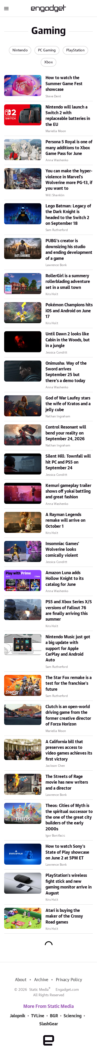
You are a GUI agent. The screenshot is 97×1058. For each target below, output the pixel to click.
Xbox (48, 62)
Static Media (39, 990)
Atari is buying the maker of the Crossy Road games (64, 916)
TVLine (37, 1016)
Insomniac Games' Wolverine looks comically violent (62, 550)
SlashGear (48, 1024)
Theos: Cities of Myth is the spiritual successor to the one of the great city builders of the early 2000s (69, 817)
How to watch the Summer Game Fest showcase (64, 84)
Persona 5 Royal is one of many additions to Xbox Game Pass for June (69, 148)
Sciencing (72, 1016)
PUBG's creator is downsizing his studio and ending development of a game (69, 249)
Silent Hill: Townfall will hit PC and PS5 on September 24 (68, 462)
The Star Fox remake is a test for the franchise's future (69, 683)
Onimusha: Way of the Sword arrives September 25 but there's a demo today (66, 372)
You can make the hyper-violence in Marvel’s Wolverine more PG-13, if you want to (69, 180)
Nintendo (20, 50)
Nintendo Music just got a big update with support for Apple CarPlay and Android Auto (68, 648)
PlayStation (75, 50)
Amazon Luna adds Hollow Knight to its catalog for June (65, 579)
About (20, 980)
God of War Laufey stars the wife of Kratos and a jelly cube (68, 404)
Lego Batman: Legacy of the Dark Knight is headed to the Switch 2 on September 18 (68, 215)
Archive (41, 980)
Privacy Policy (69, 980)
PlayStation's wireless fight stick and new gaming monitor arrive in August (69, 884)
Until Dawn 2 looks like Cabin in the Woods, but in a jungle (68, 340)
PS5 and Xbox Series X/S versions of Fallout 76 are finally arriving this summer (69, 610)
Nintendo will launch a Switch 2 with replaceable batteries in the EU (68, 116)
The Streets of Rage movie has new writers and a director (67, 782)
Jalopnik (17, 1016)
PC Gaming (47, 50)
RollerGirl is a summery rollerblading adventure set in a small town (68, 282)
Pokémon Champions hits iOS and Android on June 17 (69, 311)
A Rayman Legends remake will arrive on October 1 (65, 520)
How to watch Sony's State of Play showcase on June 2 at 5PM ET (67, 852)
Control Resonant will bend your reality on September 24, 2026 (66, 433)
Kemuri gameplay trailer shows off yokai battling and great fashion (68, 491)
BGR (54, 1016)
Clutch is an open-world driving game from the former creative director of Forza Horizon (68, 715)
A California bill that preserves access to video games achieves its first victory (69, 750)
